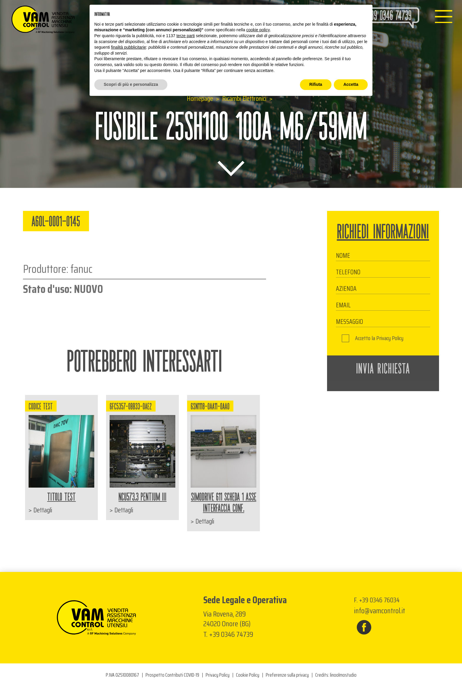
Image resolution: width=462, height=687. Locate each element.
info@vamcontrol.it (379, 610)
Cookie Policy (247, 675)
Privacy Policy (389, 338)
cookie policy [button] (258, 29)
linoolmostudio (343, 675)
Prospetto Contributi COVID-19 (172, 675)
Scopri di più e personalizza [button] (131, 84)
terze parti (185, 35)
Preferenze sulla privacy (287, 675)
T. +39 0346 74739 (228, 634)
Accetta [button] (350, 84)
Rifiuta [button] (315, 84)
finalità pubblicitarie (128, 47)
